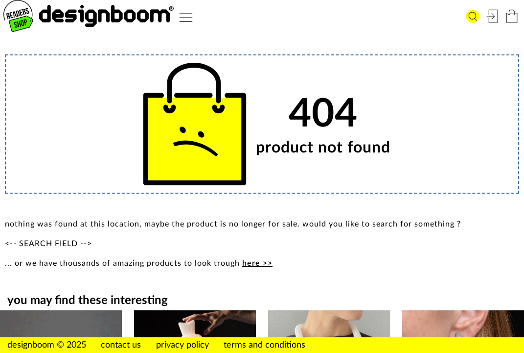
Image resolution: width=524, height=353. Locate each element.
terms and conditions (264, 345)
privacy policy (182, 345)
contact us (121, 345)
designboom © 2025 (46, 345)
